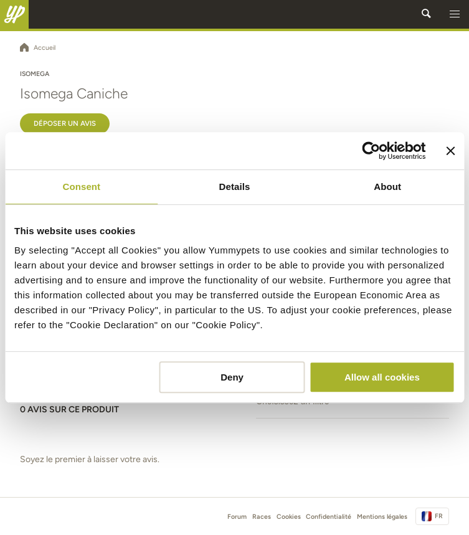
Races (261, 517)
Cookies (289, 517)
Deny (232, 377)
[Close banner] (450, 150)
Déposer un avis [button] (65, 123)
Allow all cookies (382, 377)
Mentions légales (382, 517)
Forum (237, 517)
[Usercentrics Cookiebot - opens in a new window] (371, 150)
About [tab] (387, 186)
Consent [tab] (81, 186)
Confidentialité (328, 517)
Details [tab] (234, 186)
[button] (454, 14)
